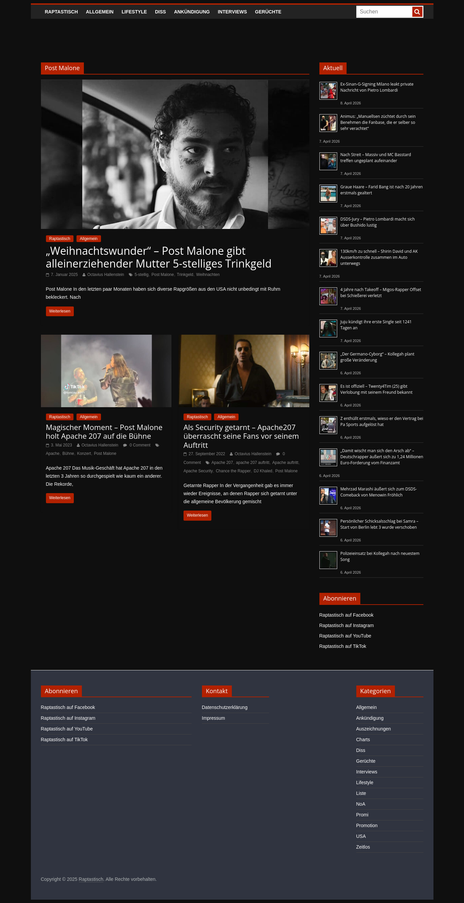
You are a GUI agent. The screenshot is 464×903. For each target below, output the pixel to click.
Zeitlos (363, 847)
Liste (361, 793)
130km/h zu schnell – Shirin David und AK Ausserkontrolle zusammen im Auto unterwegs (379, 257)
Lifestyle (134, 11)
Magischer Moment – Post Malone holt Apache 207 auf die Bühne (104, 431)
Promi (362, 814)
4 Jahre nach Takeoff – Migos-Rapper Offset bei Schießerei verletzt (381, 292)
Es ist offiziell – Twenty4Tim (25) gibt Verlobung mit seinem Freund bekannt (377, 389)
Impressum (213, 718)
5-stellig (141, 274)
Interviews (232, 11)
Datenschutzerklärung (225, 707)
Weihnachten (208, 274)
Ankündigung (192, 11)
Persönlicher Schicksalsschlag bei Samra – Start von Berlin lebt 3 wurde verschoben (379, 524)
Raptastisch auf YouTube (345, 635)
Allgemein (99, 11)
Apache (53, 453)
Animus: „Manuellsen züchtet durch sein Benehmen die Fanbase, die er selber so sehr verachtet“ (378, 122)
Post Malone (162, 274)
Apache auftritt (285, 462)
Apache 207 (222, 462)
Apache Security (198, 471)
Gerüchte (268, 11)
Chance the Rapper (233, 471)
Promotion (367, 825)
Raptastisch (61, 11)
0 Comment (136, 445)
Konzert (84, 453)
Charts (363, 739)
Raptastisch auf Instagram (346, 625)
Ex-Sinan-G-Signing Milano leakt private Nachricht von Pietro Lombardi (377, 87)
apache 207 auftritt (252, 462)
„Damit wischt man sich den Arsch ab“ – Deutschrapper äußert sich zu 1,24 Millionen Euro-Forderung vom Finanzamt (382, 457)
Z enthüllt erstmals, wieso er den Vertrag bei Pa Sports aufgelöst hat (382, 421)
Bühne (68, 453)
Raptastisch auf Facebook (346, 615)
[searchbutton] (417, 12)
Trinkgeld (185, 274)
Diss (160, 11)
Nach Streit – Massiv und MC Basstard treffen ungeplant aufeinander (376, 157)
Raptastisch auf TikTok (342, 646)
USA (361, 836)
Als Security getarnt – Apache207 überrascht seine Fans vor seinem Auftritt (241, 436)
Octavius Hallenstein (105, 274)
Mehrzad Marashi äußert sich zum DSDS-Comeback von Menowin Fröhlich (379, 492)
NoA (360, 804)
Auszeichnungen (373, 728)
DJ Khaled (263, 471)
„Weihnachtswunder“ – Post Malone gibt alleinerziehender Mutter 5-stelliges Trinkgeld (159, 257)
